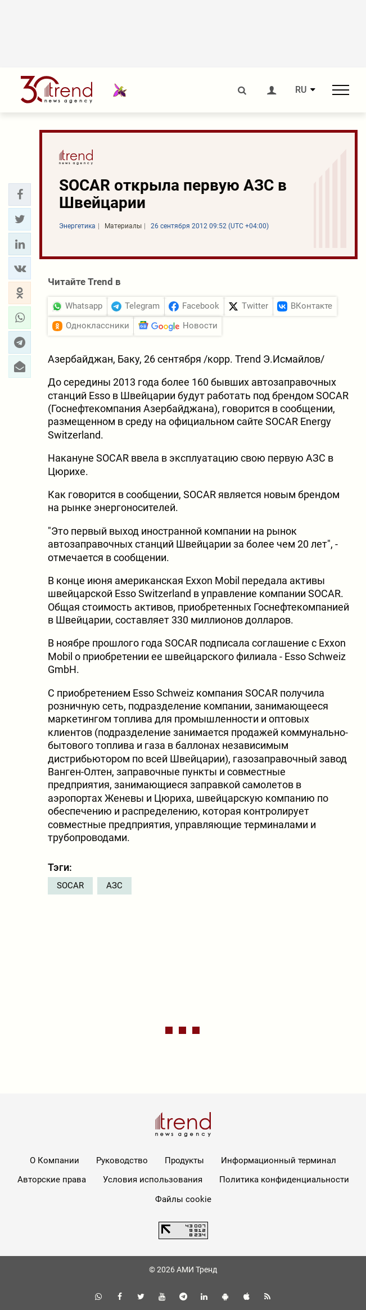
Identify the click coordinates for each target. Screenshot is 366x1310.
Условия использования (152, 1180)
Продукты (184, 1160)
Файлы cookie (183, 1199)
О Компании (54, 1160)
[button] (20, 194)
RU (300, 89)
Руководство (122, 1160)
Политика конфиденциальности (284, 1180)
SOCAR (70, 885)
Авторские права (51, 1180)
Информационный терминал (278, 1160)
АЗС (114, 885)
